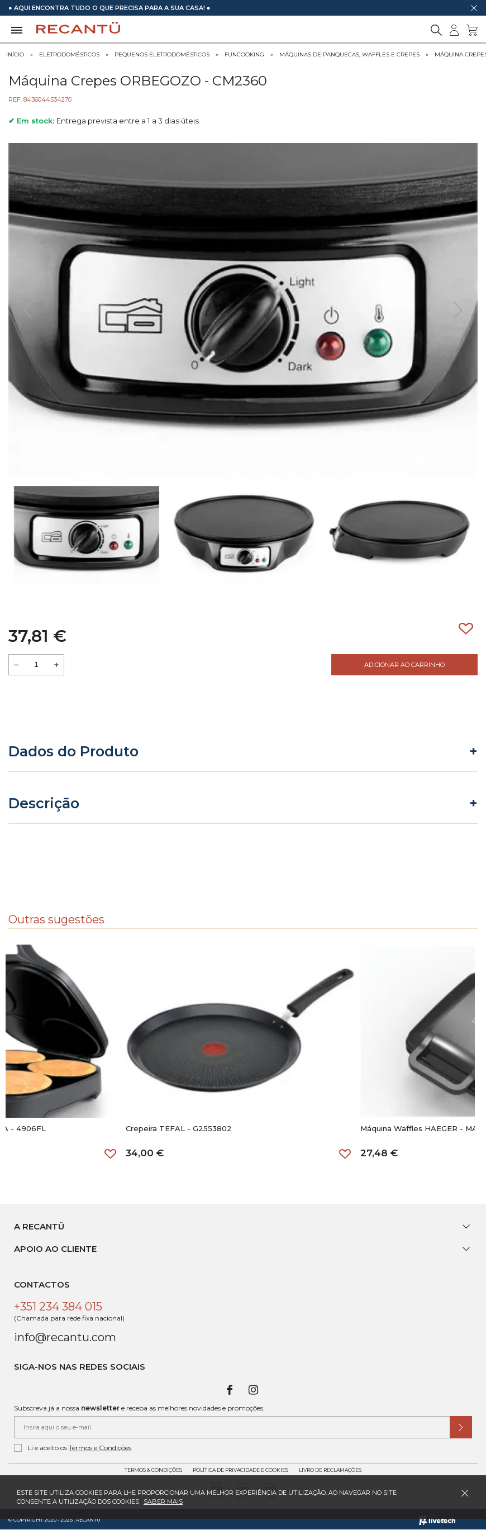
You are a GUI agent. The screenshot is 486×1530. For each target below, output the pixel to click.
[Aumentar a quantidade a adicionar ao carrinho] (56, 664)
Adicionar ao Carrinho (404, 665)
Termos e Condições (100, 1447)
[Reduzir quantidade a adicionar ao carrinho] (16, 664)
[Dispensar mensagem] (474, 8)
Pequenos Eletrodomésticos (162, 54)
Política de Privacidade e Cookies (240, 1470)
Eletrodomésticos (69, 54)
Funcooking (244, 54)
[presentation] (28, 310)
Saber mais (163, 1501)
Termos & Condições (153, 1470)
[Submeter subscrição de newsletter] (461, 1427)
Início (15, 54)
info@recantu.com (65, 1337)
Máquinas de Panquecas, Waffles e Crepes (349, 54)
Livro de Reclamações (330, 1470)
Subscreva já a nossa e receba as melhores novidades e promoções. (139, 1408)
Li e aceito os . (73, 1448)
